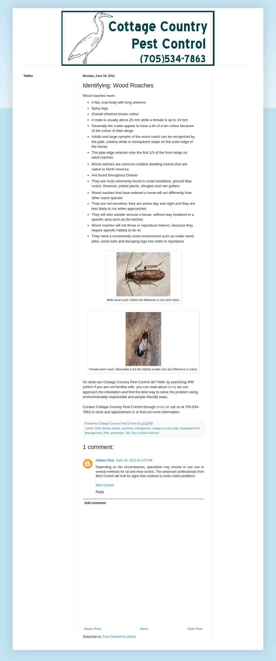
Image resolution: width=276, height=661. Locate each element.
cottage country (161, 428)
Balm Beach (103, 428)
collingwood (142, 428)
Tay (127, 432)
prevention (117, 432)
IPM (106, 432)
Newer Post (92, 629)
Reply (100, 492)
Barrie (116, 428)
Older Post (195, 629)
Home (144, 629)
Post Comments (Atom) (119, 637)
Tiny (133, 432)
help (175, 428)
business (127, 428)
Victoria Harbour (148, 432)
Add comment (95, 503)
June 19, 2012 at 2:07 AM (134, 460)
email (160, 407)
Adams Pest (105, 460)
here (171, 387)
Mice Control (105, 485)
